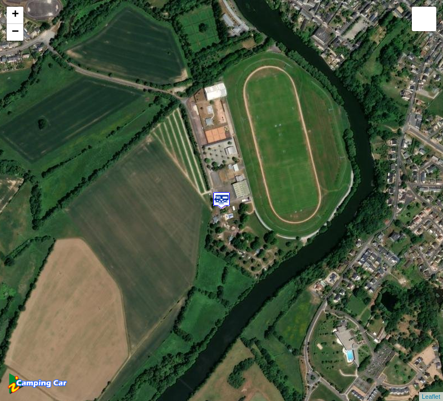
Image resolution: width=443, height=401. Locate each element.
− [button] (15, 32)
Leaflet (431, 396)
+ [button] (15, 15)
